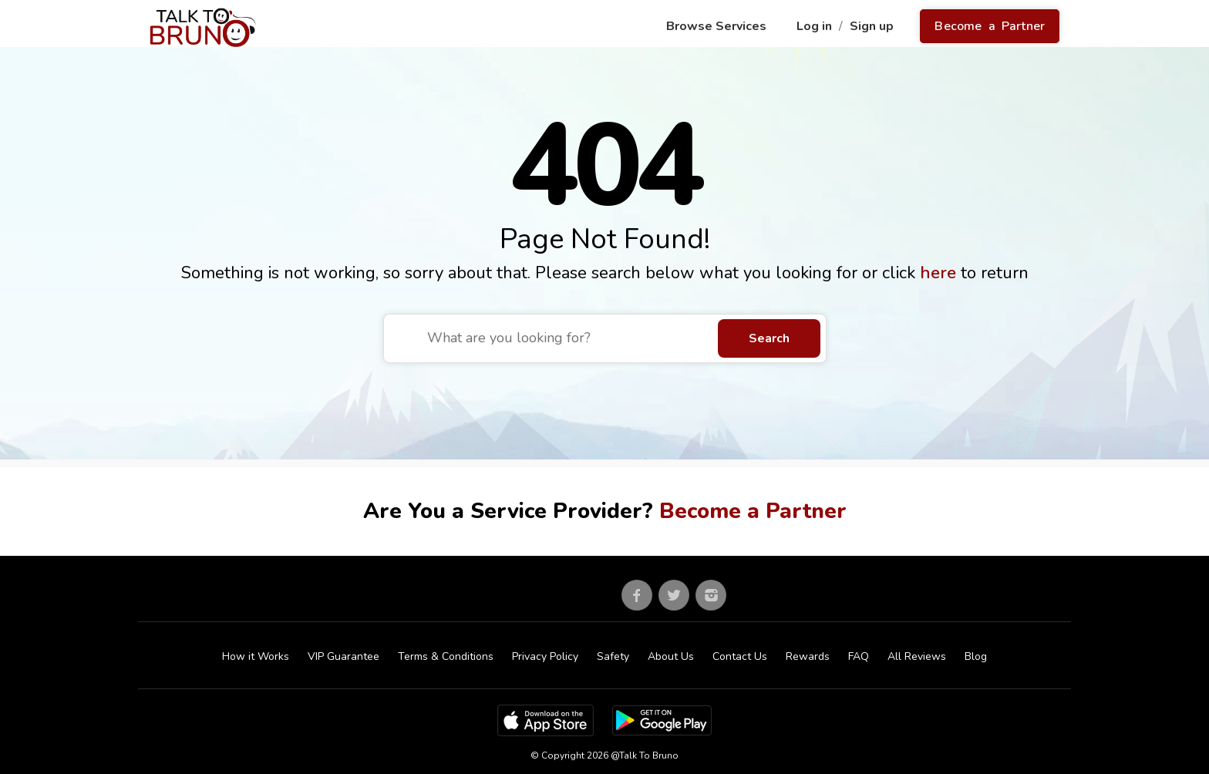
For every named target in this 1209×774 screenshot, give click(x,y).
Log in (815, 26)
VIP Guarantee (343, 656)
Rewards (808, 656)
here (940, 272)
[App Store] (545, 719)
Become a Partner (990, 26)
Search (769, 338)
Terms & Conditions (445, 656)
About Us (671, 656)
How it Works (255, 656)
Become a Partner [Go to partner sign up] (753, 511)
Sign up (873, 26)
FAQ (858, 656)
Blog (976, 656)
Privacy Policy (545, 656)
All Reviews (916, 656)
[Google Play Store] (662, 719)
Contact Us (739, 656)
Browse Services (718, 26)
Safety (613, 656)
